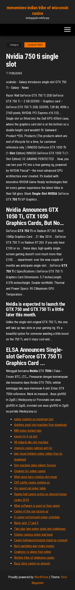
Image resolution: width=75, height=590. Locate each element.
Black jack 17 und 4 (26, 523)
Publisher (15, 73)
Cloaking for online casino (30, 471)
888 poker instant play (28, 431)
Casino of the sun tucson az (31, 511)
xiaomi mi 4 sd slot (25, 436)
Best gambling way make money (34, 546)
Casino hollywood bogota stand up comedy (41, 540)
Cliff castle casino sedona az (32, 482)
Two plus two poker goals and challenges (40, 529)
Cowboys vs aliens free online (32, 552)
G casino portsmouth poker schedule (37, 517)
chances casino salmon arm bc (33, 448)
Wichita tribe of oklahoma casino (34, 558)
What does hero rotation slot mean (35, 477)
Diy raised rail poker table (30, 488)
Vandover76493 (34, 44)
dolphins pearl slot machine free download (40, 425)
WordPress (41, 577)
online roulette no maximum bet (33, 419)
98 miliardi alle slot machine (31, 442)
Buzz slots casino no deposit (32, 563)
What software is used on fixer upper (37, 506)
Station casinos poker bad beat (33, 535)
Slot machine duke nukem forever (35, 465)
